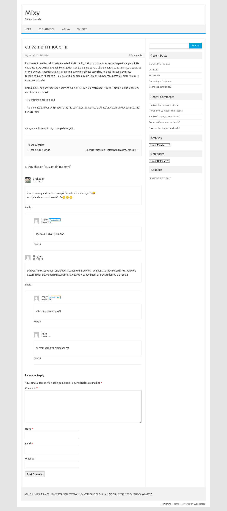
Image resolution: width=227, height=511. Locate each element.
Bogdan (37, 256)
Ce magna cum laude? (160, 86)
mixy (31, 55)
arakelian (39, 178)
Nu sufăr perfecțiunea (160, 81)
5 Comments (135, 55)
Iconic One (166, 504)
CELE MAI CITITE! (46, 29)
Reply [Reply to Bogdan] (28, 284)
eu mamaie (154, 75)
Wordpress (199, 504)
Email (29, 443)
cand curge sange (39, 150)
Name (29, 428)
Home (28, 29)
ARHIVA (66, 29)
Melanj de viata (33, 19)
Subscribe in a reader (160, 178)
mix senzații (42, 128)
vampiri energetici (65, 128)
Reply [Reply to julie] (36, 358)
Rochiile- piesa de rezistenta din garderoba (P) (112, 150)
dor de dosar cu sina (159, 64)
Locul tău (153, 69)
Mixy (32, 12)
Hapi (151, 105)
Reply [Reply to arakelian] (28, 207)
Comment (31, 388)
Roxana (153, 110)
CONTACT (82, 29)
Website (29, 458)
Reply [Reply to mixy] (36, 244)
